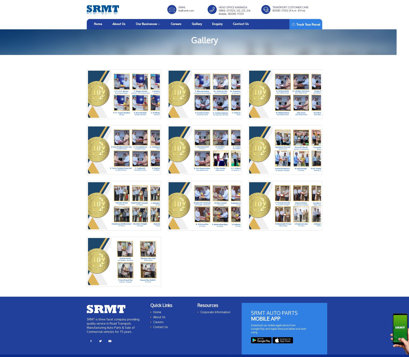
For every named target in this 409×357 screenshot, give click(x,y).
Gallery (197, 23)
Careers (176, 23)
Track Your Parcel (305, 24)
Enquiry (217, 23)
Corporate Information (215, 312)
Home (98, 23)
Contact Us (241, 23)
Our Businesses (148, 23)
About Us (118, 23)
